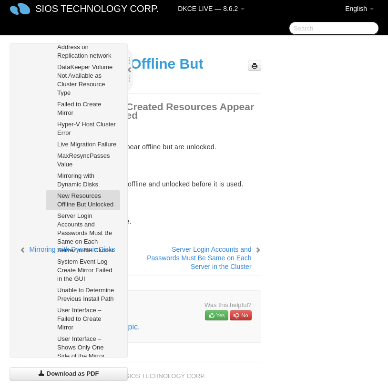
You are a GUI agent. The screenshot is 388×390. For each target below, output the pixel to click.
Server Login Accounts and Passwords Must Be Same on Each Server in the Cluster (85, 233)
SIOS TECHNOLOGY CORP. (97, 8)
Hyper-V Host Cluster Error (86, 128)
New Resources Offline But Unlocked (85, 200)
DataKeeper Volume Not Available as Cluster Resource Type (84, 79)
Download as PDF (68, 373)
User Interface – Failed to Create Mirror (79, 319)
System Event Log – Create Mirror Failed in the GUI (84, 270)
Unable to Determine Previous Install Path (85, 294)
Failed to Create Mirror (79, 108)
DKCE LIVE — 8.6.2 (211, 8)
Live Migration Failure (86, 144)
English (359, 8)
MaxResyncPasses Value (83, 160)
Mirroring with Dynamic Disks (77, 180)
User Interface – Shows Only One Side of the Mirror (81, 347)
